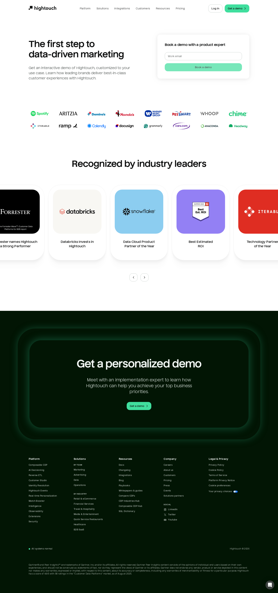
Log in (215, 8)
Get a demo (237, 8)
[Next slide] (144, 277)
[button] (269, 585)
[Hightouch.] (42, 8)
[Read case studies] (139, 119)
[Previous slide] (133, 277)
